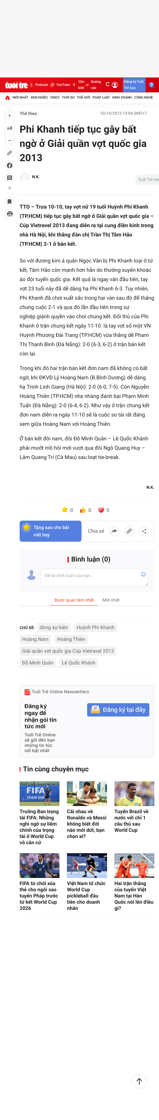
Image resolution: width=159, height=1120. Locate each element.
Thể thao (28, 113)
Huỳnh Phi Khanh (95, 627)
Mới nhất (20, 97)
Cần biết (77, 85)
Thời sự (68, 97)
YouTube (59, 85)
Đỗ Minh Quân (38, 663)
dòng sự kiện (54, 627)
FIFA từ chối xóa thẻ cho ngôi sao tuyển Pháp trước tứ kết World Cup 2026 (39, 895)
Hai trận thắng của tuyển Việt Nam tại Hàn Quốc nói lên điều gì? (134, 895)
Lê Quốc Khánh (79, 663)
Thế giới (83, 97)
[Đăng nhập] (115, 85)
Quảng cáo (93, 85)
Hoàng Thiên (71, 639)
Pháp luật (101, 97)
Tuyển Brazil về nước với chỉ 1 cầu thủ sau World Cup (132, 821)
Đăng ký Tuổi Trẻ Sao (133, 85)
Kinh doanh (122, 97)
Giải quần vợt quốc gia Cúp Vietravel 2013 (68, 651)
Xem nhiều (39, 97)
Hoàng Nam (35, 639)
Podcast (38, 85)
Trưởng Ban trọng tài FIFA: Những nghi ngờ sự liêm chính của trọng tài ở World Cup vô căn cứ (39, 827)
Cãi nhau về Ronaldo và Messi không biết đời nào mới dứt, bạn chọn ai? (86, 824)
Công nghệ (143, 97)
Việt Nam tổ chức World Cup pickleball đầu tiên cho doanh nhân (86, 895)
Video (54, 97)
